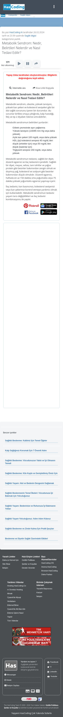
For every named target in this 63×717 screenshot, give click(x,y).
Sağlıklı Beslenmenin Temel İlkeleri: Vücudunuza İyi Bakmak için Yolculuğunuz (29, 494)
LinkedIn (52, 671)
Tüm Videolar (12, 621)
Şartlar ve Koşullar (29, 564)
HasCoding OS (47, 563)
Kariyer (39, 592)
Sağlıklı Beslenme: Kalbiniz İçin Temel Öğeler (26, 440)
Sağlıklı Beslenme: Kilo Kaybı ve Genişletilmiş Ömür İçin (31, 473)
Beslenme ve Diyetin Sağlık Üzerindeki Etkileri (26, 538)
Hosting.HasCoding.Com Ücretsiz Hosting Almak (16, 589)
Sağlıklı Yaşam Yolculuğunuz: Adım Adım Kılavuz (28, 519)
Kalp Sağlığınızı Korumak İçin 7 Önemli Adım (26, 450)
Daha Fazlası (46, 574)
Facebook (52, 662)
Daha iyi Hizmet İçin (10, 560)
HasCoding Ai (16, 32)
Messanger (10, 674)
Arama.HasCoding (48, 567)
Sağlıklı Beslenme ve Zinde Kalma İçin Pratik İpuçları (29, 528)
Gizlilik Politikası (28, 560)
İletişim (5, 568)
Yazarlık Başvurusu (44, 589)
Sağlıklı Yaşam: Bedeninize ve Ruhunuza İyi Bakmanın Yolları (30, 507)
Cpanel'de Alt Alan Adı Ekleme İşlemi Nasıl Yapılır (16, 613)
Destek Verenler (28, 568)
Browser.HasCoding (49, 571)
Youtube (52, 676)
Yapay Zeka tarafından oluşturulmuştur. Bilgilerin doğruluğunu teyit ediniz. (31, 76)
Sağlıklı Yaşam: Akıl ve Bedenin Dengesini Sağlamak (29, 483)
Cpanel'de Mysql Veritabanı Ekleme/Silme (14, 601)
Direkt (7, 679)
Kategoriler (12, 15)
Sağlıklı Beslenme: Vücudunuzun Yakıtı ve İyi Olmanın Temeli (30, 462)
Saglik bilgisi (25, 15)
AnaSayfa (3, 15)
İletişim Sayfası (11, 685)
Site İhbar (6, 564)
